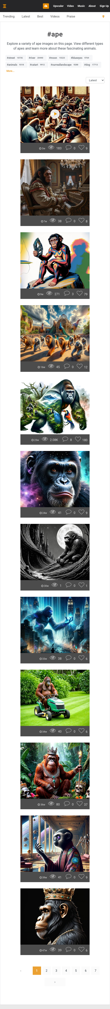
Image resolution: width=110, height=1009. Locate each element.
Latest (27, 17)
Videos (57, 17)
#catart (38, 64)
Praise (74, 17)
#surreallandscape (65, 64)
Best (42, 17)
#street (16, 58)
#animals (16, 64)
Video (70, 5)
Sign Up (104, 5)
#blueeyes (81, 58)
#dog (92, 64)
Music (81, 5)
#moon (58, 58)
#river (37, 58)
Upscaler (58, 5)
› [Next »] (54, 982)
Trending (9, 17)
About (92, 5)
